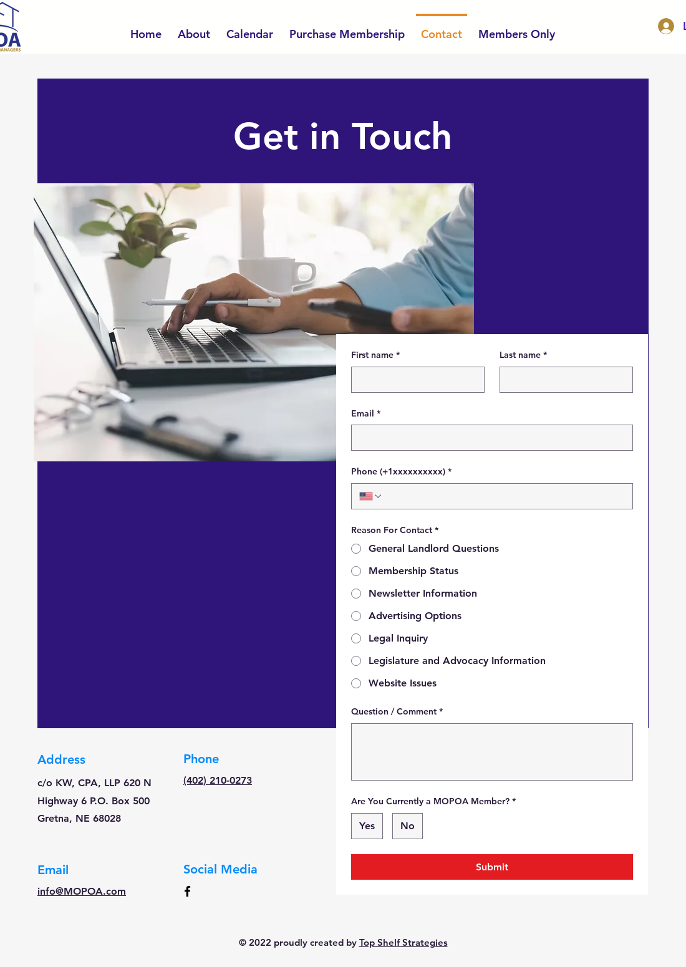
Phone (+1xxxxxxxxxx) (401, 472)
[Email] (488, 437)
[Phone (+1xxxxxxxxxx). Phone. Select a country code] (371, 496)
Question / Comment (397, 712)
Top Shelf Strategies (403, 942)
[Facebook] (187, 891)
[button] (516, 29)
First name (375, 355)
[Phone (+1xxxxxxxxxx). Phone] (504, 496)
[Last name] (562, 379)
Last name (523, 355)
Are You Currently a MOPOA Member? (433, 802)
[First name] (414, 379)
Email (365, 414)
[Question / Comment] (492, 752)
